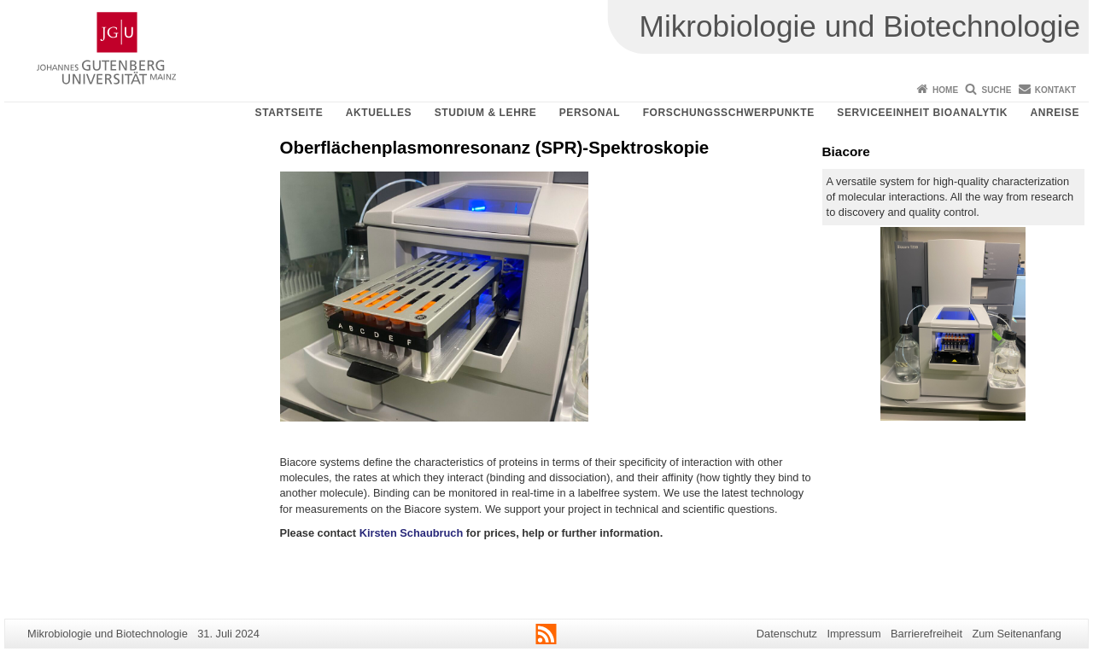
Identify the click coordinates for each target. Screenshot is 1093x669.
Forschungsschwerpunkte (729, 113)
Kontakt (1055, 90)
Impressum (853, 633)
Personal (589, 113)
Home (945, 90)
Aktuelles (379, 113)
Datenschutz (787, 633)
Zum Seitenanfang (1016, 633)
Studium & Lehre (486, 113)
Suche (996, 90)
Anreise (1054, 113)
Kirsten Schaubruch (411, 532)
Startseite (289, 113)
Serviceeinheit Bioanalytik (922, 113)
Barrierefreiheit (926, 633)
